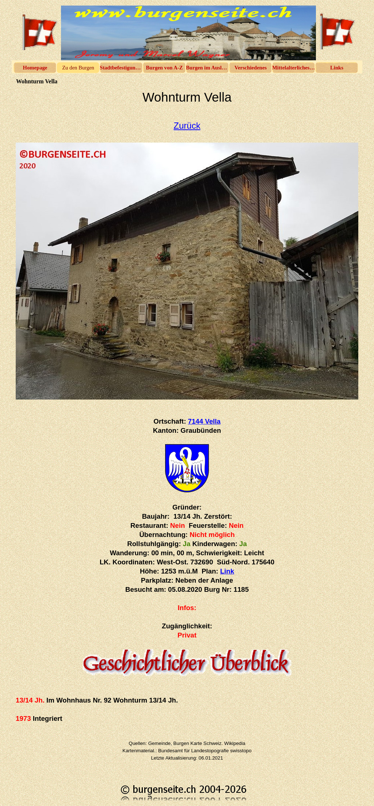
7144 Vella (204, 421)
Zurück (186, 125)
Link (227, 571)
